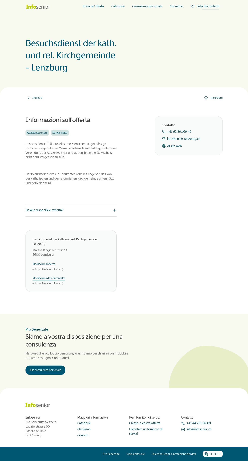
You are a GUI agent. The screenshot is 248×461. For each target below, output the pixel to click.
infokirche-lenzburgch (183, 139)
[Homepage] (38, 7)
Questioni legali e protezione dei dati (174, 454)
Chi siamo (176, 6)
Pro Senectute (111, 454)
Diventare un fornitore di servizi (145, 431)
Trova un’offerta (93, 6)
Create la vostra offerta (144, 423)
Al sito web (174, 146)
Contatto (83, 435)
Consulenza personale (147, 6)
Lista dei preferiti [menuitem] (207, 6)
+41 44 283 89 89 (198, 423)
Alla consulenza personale (45, 370)
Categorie (118, 6)
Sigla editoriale (135, 454)
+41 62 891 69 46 (179, 132)
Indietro (37, 98)
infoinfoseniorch (198, 429)
